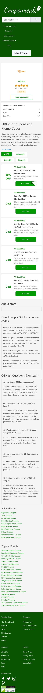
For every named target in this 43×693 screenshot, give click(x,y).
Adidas (3, 640)
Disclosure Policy (29, 659)
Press (3, 663)
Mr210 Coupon (7, 567)
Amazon (4, 637)
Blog (9, 45)
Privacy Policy (28, 656)
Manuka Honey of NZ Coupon (13, 591)
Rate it (21, 92)
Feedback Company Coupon (12, 553)
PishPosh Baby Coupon (10, 583)
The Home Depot (7, 622)
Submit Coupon (21, 53)
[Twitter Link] (8, 678)
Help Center (5, 659)
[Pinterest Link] (3, 683)
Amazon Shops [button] (8, 40)
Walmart (4, 626)
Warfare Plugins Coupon (11, 550)
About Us (4, 652)
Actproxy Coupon (8, 518)
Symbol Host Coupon (10, 564)
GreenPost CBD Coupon (11, 556)
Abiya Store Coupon (9, 561)
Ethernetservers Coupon (11, 537)
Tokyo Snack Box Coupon (11, 580)
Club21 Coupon (7, 597)
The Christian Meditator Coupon (14, 602)
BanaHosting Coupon (10, 521)
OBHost (21, 81)
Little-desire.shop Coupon (11, 578)
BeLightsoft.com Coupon (11, 586)
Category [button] (8, 31)
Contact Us (5, 656)
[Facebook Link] (3, 678)
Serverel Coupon (8, 594)
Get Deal (25, 211)
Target (3, 629)
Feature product (9, 26)
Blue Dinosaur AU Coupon (12, 572)
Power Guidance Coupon (11, 575)
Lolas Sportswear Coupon (11, 589)
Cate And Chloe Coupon (11, 569)
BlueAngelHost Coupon (10, 529)
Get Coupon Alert (21, 97)
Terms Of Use (27, 652)
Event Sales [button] (8, 36)
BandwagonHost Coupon (11, 523)
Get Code (25, 183)
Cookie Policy (27, 663)
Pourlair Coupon (8, 600)
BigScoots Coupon (8, 512)
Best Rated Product (30, 626)
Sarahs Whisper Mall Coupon (13, 605)
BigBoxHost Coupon (9, 526)
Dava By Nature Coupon (11, 558)
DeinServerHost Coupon (11, 534)
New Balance (6, 633)
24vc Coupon (6, 515)
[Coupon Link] (21, 176)
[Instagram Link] (14, 678)
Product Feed (27, 622)
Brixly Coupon (7, 532)
